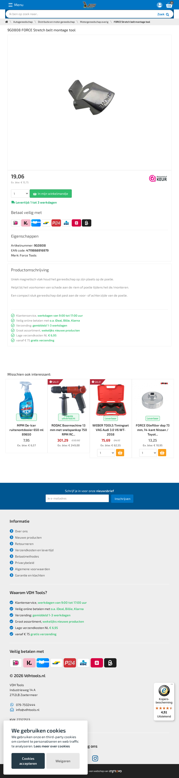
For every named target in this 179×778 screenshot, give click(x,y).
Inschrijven (122, 499)
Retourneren (22, 544)
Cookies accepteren (28, 760)
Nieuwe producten (26, 537)
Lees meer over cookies (52, 746)
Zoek (163, 14)
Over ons (19, 531)
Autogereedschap (23, 21)
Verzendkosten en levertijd (32, 550)
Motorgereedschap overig (94, 21)
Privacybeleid (22, 563)
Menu (16, 4)
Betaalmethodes (24, 556)
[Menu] (172, 685)
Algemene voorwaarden (30, 569)
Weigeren (63, 761)
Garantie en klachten (27, 575)
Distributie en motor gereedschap (56, 21)
